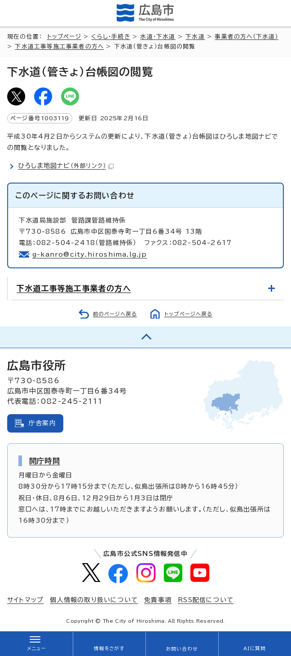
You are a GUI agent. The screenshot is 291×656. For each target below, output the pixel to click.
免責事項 (158, 600)
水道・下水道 (157, 36)
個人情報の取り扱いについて (94, 600)
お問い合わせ (182, 649)
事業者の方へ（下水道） (246, 36)
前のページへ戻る (115, 313)
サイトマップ (25, 600)
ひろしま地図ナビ (66, 165)
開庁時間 (44, 460)
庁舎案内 (42, 423)
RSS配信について (206, 600)
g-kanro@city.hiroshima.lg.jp (89, 254)
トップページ (64, 36)
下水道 (195, 36)
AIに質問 (254, 648)
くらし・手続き (110, 36)
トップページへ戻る (188, 313)
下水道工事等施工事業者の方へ (59, 46)
